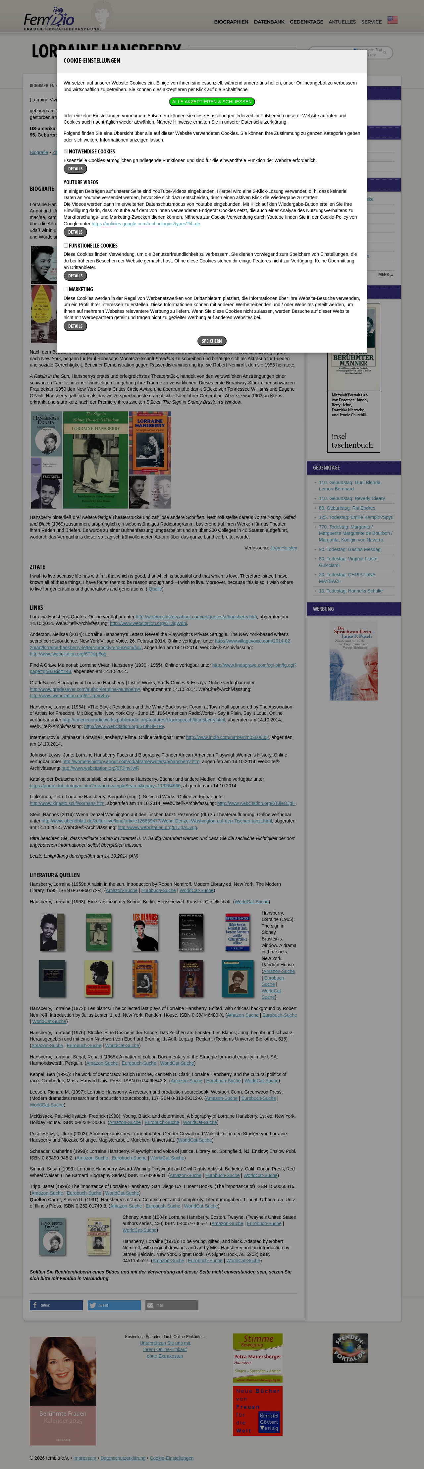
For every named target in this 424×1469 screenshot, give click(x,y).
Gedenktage (306, 22)
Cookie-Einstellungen (171, 1458)
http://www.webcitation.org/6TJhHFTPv (124, 726)
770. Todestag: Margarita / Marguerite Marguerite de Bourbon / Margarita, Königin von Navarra (356, 533)
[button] (277, 201)
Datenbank (269, 22)
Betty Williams (333, 227)
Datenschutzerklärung (122, 1458)
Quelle (155, 589)
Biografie (39, 152)
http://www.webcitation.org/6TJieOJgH (256, 803)
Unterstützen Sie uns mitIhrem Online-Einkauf (165, 1349)
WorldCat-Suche (196, 890)
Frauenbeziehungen (339, 166)
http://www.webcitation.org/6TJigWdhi (148, 623)
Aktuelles (342, 22)
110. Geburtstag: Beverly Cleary (352, 498)
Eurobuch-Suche (158, 890)
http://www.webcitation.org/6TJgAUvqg (157, 827)
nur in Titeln (364, 55)
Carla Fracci (331, 237)
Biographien (231, 22)
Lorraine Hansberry (81, 85)
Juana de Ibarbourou (340, 208)
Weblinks (77, 152)
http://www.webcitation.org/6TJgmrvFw (69, 695)
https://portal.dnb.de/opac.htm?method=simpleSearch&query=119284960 (105, 785)
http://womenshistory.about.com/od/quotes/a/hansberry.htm (196, 616)
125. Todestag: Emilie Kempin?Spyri (356, 517)
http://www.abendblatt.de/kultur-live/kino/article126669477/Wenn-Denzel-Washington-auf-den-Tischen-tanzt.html (157, 820)
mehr (383, 274)
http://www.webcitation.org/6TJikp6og (68, 653)
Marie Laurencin (335, 265)
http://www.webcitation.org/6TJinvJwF (100, 768)
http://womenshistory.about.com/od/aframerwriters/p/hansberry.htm (131, 761)
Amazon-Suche (121, 890)
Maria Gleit (330, 246)
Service (371, 22)
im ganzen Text (367, 50)
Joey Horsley (283, 547)
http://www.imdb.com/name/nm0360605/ (227, 737)
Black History (332, 156)
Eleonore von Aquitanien (344, 256)
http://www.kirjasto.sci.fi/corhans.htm (67, 803)
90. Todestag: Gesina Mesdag (350, 549)
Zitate (58, 152)
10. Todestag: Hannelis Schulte (351, 590)
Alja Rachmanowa (337, 218)
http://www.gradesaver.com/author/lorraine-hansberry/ (85, 689)
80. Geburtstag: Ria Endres (347, 508)
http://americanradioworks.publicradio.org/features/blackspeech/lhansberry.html (144, 719)
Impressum (84, 1458)
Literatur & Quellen (110, 152)
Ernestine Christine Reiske (346, 199)
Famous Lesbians (337, 147)
